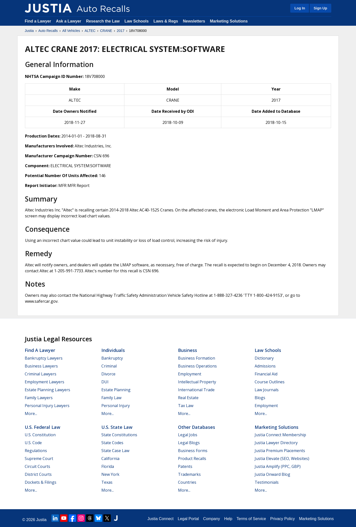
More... (31, 413)
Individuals (113, 350)
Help (228, 519)
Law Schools (136, 21)
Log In (299, 8)
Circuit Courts (37, 466)
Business (187, 350)
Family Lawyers (39, 397)
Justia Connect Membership (280, 434)
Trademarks (189, 474)
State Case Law (115, 450)
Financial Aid (266, 374)
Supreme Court (39, 458)
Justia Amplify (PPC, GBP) (278, 466)
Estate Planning (116, 389)
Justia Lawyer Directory (276, 442)
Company (211, 519)
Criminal (109, 366)
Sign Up (320, 8)
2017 (120, 31)
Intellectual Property (197, 382)
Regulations (36, 450)
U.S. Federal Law (42, 427)
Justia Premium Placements (280, 450)
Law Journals (267, 389)
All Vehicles (71, 31)
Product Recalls (192, 458)
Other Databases (196, 427)
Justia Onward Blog (272, 474)
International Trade (196, 389)
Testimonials (267, 482)
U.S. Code (33, 442)
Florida (107, 466)
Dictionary (264, 358)
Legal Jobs (187, 434)
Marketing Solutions (229, 21)
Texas (106, 482)
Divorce (108, 374)
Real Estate (188, 397)
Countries (187, 482)
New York (110, 474)
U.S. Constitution (40, 434)
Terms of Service (251, 519)
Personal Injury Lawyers (47, 405)
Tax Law (185, 405)
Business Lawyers (41, 366)
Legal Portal (188, 519)
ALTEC (90, 31)
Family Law (111, 397)
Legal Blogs (189, 442)
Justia (29, 31)
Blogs (260, 397)
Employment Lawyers (44, 382)
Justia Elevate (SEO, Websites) (282, 458)
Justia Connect (160, 519)
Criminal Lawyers (40, 374)
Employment (189, 374)
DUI (105, 382)
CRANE (106, 31)
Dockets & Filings (40, 482)
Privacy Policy (282, 519)
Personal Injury (115, 405)
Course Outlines (270, 382)
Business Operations (197, 366)
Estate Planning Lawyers (47, 389)
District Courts (38, 474)
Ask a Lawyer (69, 21)
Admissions (265, 366)
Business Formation (196, 358)
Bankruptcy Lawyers (44, 358)
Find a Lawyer (38, 21)
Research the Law (103, 21)
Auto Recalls (48, 31)
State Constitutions (119, 434)
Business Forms (192, 450)
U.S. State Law (117, 427)
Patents (185, 466)
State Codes (112, 442)
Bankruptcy (112, 358)
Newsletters (194, 21)
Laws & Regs (166, 21)
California (110, 458)
